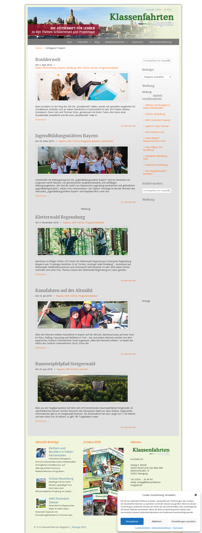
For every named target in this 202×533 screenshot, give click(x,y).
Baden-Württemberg (45, 67)
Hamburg (71, 67)
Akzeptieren (132, 521)
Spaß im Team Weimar (157, 126)
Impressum (178, 528)
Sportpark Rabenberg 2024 (155, 157)
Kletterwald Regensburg (60, 217)
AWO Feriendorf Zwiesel (157, 120)
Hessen (94, 67)
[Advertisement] (154, 251)
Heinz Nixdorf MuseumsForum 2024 (154, 139)
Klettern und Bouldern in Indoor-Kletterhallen (156, 106)
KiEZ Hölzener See (154, 132)
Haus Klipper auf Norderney (152, 148)
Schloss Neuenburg (155, 113)
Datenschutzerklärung (161, 528)
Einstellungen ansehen (184, 521)
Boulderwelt (48, 59)
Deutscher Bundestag (156, 164)
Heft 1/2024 (83, 67)
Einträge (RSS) (79, 527)
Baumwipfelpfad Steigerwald (65, 363)
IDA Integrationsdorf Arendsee (154, 172)
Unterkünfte (107, 141)
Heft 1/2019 (73, 141)
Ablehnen (157, 521)
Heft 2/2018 (71, 295)
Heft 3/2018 (77, 222)
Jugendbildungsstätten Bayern (66, 135)
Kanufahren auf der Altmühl (63, 290)
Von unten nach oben (128, 126)
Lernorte (83, 369)
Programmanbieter (109, 67)
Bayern (61, 67)
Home (38, 47)
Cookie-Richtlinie (142, 528)
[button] (195, 494)
